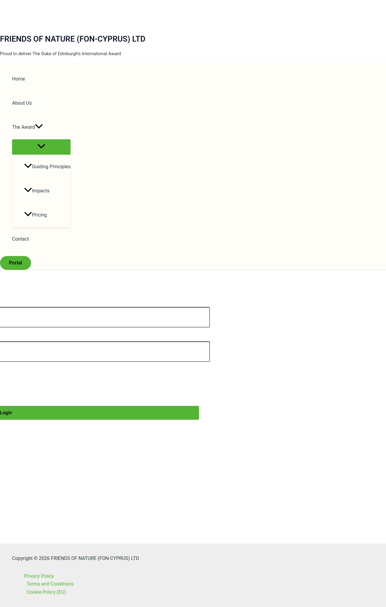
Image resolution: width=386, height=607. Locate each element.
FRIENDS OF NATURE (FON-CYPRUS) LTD (72, 38)
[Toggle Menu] (41, 146)
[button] (39, 127)
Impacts (36, 191)
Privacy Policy (39, 576)
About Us (22, 103)
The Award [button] (27, 127)
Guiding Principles (47, 166)
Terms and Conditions (50, 584)
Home (18, 79)
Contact (20, 239)
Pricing (35, 215)
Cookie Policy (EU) (46, 592)
